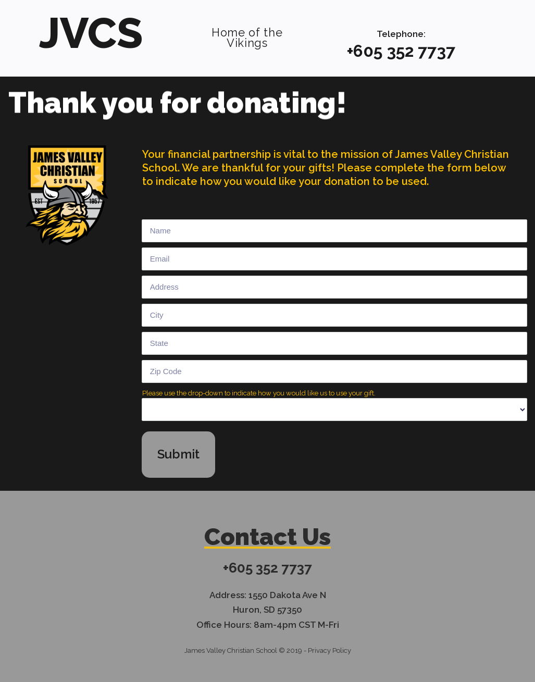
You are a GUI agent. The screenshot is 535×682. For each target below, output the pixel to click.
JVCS (91, 30)
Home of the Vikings (247, 33)
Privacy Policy (329, 648)
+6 (355, 50)
